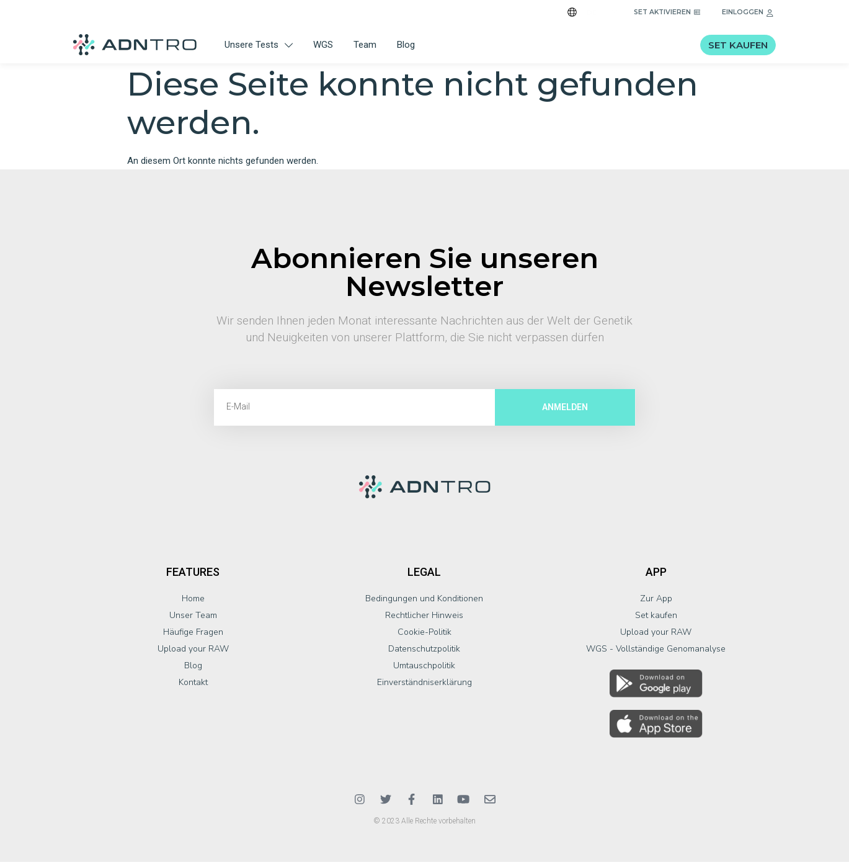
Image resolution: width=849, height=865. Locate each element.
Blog (406, 44)
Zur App (656, 601)
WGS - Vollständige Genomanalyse (656, 652)
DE (592, 13)
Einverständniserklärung (424, 685)
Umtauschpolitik (424, 669)
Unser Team (193, 618)
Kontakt (193, 685)
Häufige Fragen (193, 635)
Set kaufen (656, 618)
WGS (323, 44)
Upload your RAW (193, 652)
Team (364, 44)
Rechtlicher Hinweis (424, 618)
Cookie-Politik (424, 635)
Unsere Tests (258, 44)
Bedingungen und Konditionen (424, 601)
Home (193, 601)
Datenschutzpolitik (424, 652)
